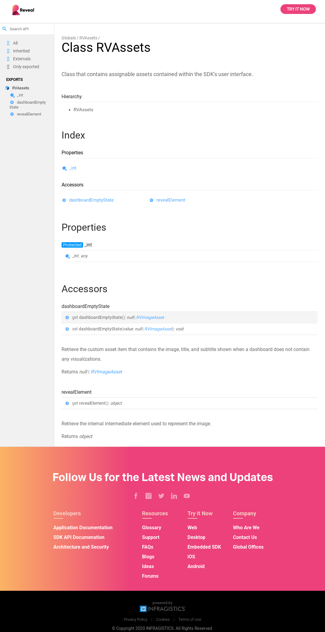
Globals (69, 37)
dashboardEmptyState (27, 104)
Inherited (21, 50)
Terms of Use (190, 619)
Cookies (163, 619)
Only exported (26, 66)
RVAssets (20, 88)
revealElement (29, 114)
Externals (22, 58)
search (4, 29)
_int (20, 95)
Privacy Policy (135, 619)
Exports (14, 79)
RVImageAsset (150, 317)
